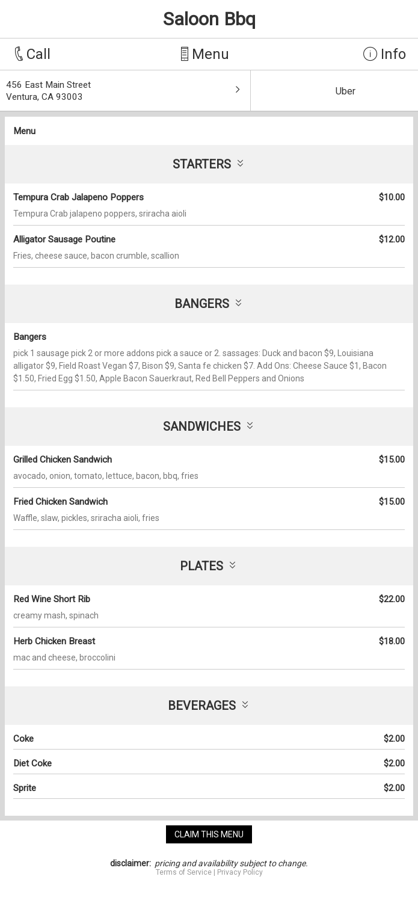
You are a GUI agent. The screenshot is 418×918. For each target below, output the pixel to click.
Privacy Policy (240, 872)
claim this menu (209, 834)
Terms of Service (184, 872)
